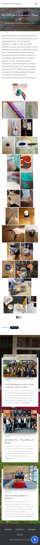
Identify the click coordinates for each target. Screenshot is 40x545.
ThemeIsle (27, 540)
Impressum (31, 529)
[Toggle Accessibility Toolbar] (34, 539)
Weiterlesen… (26, 403)
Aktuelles (14, 327)
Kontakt (20, 535)
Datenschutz (19, 529)
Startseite (8, 529)
